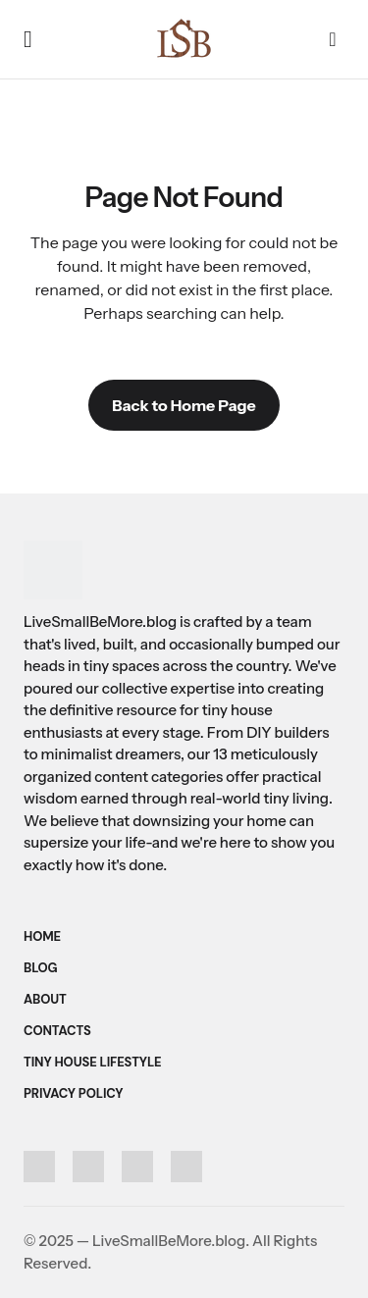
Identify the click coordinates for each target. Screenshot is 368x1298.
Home (42, 936)
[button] (28, 39)
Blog (41, 968)
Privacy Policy (73, 1093)
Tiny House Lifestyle (93, 1062)
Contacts (57, 1030)
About (45, 999)
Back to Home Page (183, 405)
